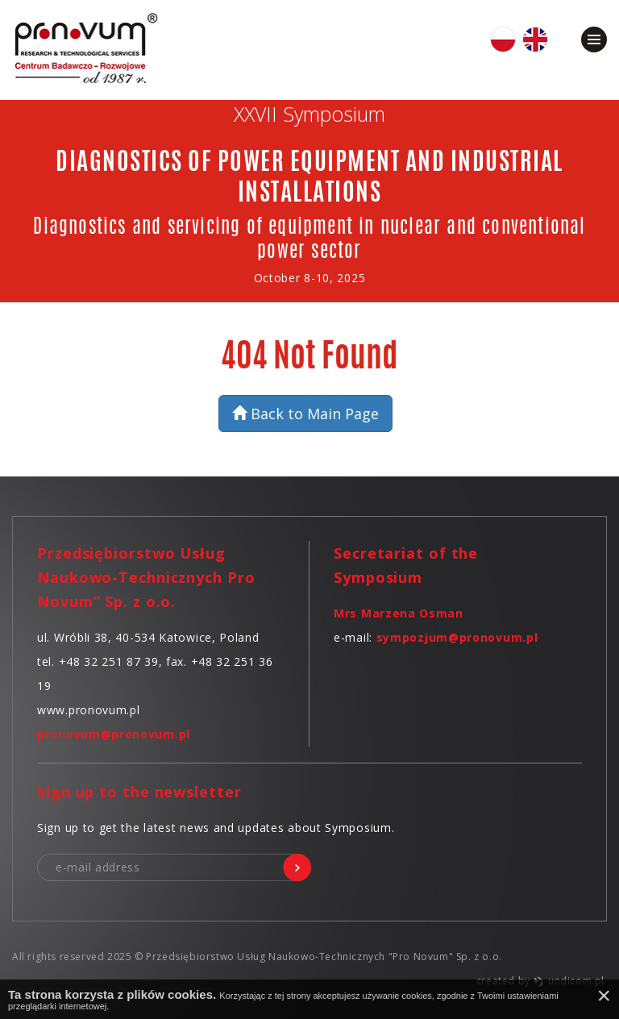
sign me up (297, 868)
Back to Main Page (305, 413)
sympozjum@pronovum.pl (457, 637)
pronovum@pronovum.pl (113, 734)
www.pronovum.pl (88, 709)
